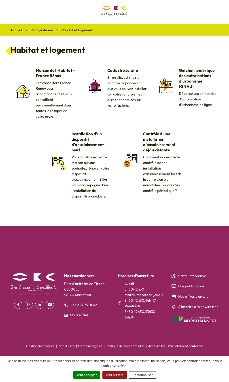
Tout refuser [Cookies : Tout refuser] (114, 375)
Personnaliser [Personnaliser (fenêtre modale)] (142, 375)
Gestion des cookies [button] (40, 346)
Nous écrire (76, 315)
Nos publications (191, 286)
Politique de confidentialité (125, 346)
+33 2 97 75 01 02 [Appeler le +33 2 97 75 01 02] (80, 305)
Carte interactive (192, 276)
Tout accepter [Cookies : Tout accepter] (87, 375)
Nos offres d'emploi (193, 296)
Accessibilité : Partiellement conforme (175, 346)
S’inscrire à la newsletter (198, 306)
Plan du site (66, 346)
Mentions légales (90, 346)
